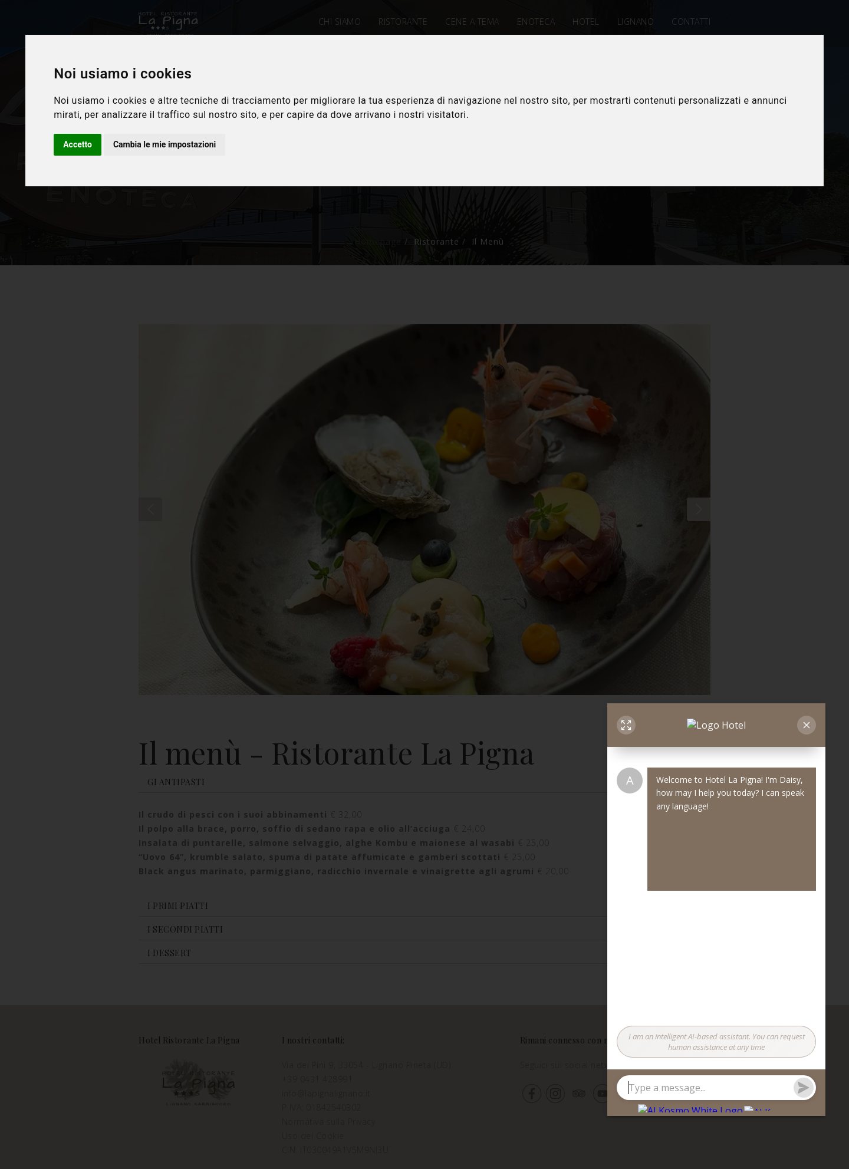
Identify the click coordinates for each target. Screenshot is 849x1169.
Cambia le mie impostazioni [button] (164, 144)
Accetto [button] (77, 144)
